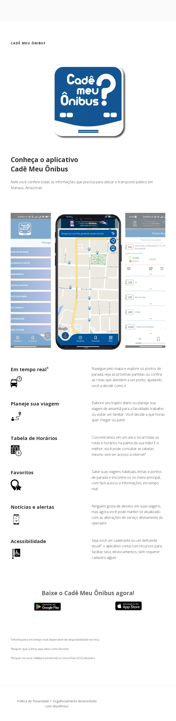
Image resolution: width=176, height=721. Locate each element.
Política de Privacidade (33, 701)
